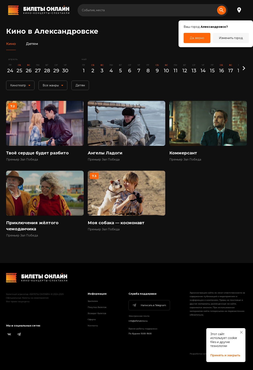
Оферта (92, 319)
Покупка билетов (97, 307)
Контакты (93, 325)
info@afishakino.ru (138, 321)
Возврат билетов (97, 313)
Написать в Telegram (149, 305)
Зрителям (93, 301)
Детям (32, 44)
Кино (11, 44)
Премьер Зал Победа (22, 159)
